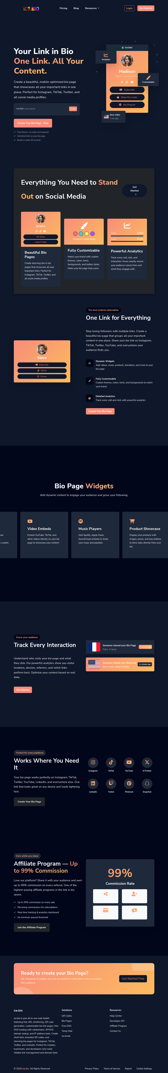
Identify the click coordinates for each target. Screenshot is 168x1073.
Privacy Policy (92, 1068)
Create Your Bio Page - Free (33, 123)
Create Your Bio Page (100, 411)
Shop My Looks (127, 97)
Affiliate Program (118, 1025)
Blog (76, 8)
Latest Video (41, 242)
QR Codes (67, 1015)
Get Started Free (133, 979)
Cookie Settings (144, 1068)
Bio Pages (67, 1020)
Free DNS (66, 1025)
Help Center (116, 1015)
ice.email (66, 1036)
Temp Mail (67, 1031)
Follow (42, 376)
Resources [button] (91, 8)
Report (128, 1068)
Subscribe (127, 89)
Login (129, 8)
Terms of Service (112, 1068)
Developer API (117, 1020)
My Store (40, 236)
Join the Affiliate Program (32, 927)
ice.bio (25, 1068)
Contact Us (115, 1031)
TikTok (42, 370)
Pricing (63, 8)
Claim (73, 108)
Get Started (145, 8)
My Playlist (127, 104)
